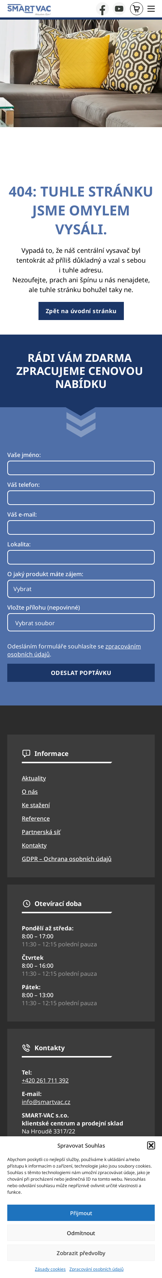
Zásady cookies (50, 1269)
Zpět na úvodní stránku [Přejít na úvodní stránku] (81, 311)
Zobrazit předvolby (81, 1253)
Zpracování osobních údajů (96, 1269)
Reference (36, 818)
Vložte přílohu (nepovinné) (43, 607)
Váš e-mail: (22, 514)
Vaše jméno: (24, 455)
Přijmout (81, 1213)
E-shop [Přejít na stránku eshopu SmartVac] (136, 8)
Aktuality (34, 778)
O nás (30, 792)
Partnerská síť (41, 832)
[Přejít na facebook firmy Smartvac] (102, 8)
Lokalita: (19, 544)
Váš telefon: (23, 485)
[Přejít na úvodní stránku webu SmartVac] (29, 10)
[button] (151, 1145)
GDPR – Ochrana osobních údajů (67, 859)
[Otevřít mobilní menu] (151, 9)
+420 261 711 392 (45, 1080)
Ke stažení (36, 805)
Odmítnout (81, 1233)
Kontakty (34, 845)
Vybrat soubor (35, 623)
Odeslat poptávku (81, 673)
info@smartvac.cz (46, 1102)
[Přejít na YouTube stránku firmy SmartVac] (119, 8)
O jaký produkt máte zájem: (45, 574)
